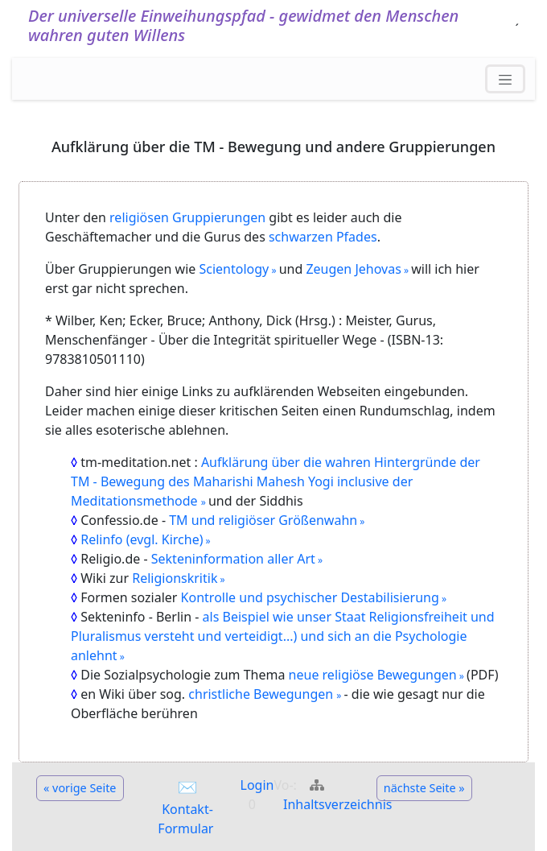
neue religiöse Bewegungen (370, 675)
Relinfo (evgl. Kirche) (141, 539)
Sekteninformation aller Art (233, 559)
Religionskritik (174, 578)
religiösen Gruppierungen (187, 217)
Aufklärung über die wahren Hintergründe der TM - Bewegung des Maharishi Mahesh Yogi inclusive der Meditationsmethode (275, 481)
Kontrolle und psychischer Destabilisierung (310, 597)
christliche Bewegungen (262, 694)
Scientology (234, 269)
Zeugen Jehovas (353, 269)
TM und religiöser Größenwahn (263, 520)
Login (257, 785)
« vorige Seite (80, 787)
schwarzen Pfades (323, 237)
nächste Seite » (424, 787)
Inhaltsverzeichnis (337, 804)
